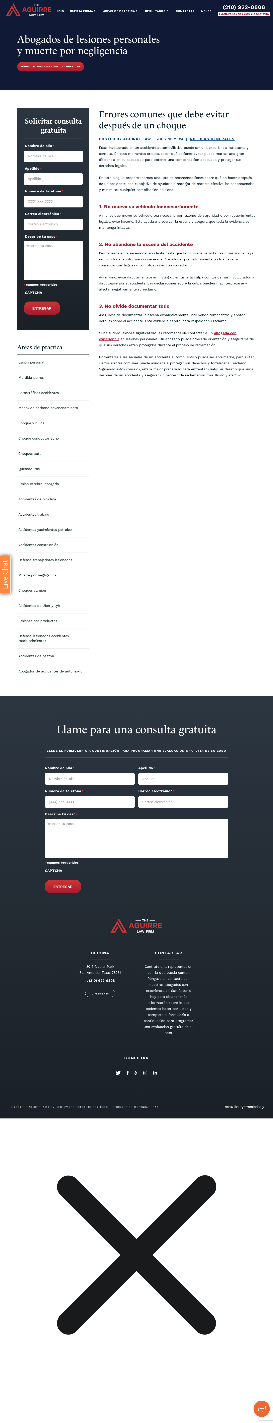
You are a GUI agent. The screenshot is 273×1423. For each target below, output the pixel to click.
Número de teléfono (44, 191)
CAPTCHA (33, 292)
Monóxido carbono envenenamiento (48, 408)
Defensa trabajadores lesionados (45, 560)
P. (86, 981)
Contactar (185, 11)
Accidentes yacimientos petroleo (45, 530)
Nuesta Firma (81, 11)
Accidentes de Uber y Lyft (39, 606)
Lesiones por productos (37, 621)
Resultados (155, 11)
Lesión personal (31, 362)
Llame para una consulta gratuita (244, 14)
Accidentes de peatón (36, 656)
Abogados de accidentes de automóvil (50, 671)
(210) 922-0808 (244, 7)
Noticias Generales (212, 139)
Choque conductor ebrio (38, 438)
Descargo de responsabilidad (136, 1107)
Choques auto (29, 454)
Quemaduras (29, 469)
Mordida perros (31, 378)
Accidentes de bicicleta (37, 499)
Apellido (33, 169)
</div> (30, 1407)
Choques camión (32, 590)
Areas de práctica (119, 11)
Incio (60, 11)
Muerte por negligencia (37, 575)
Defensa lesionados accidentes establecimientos (43, 638)
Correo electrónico (43, 214)
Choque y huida (31, 423)
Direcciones (100, 993)
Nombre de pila (39, 146)
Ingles (206, 11)
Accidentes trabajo (33, 514)
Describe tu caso (41, 237)
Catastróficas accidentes (38, 393)
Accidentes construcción (38, 545)
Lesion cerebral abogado (38, 484)
